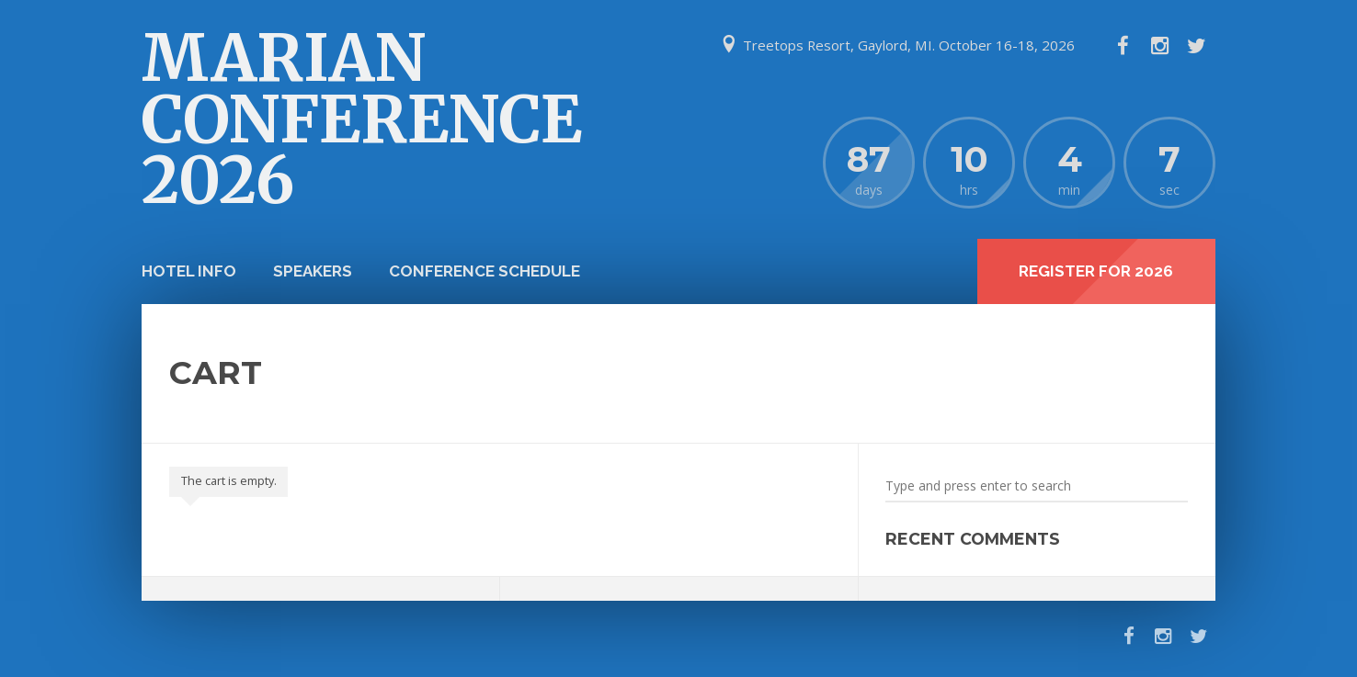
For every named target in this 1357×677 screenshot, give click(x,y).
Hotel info (189, 271)
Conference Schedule (484, 271)
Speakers (312, 271)
